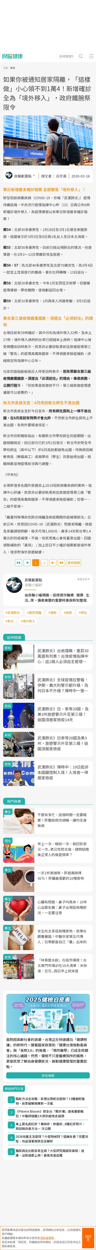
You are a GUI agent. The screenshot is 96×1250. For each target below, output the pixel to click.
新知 (12, 67)
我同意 (88, 1238)
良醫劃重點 (23, 175)
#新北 (9, 621)
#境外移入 (28, 621)
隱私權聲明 (47, 1238)
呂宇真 (61, 175)
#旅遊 (68, 612)
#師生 (83, 612)
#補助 (52, 612)
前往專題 (48, 1075)
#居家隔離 (34, 612)
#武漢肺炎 (12, 612)
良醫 (5, 67)
